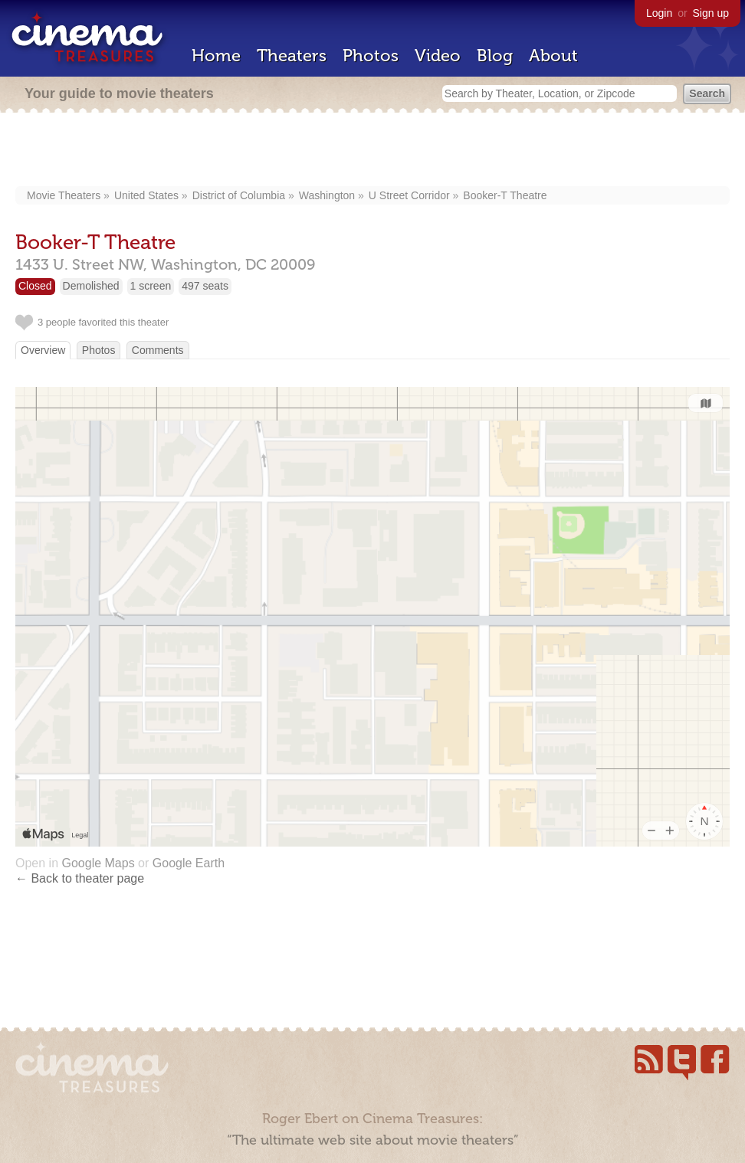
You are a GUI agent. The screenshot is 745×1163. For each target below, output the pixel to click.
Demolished (91, 286)
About (553, 55)
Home (216, 55)
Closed (35, 286)
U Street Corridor (409, 195)
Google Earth (189, 863)
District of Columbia (238, 195)
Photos (371, 55)
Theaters (292, 55)
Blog (495, 55)
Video (438, 55)
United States (146, 195)
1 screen (151, 286)
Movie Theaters (63, 195)
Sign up (711, 13)
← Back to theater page (79, 878)
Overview (43, 350)
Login (659, 13)
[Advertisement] (373, 151)
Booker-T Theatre (504, 195)
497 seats (205, 286)
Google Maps (97, 863)
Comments (158, 350)
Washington (327, 195)
